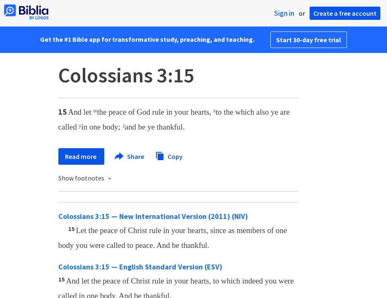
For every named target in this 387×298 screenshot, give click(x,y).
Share (129, 156)
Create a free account (345, 13)
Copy (169, 155)
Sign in (284, 13)
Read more (81, 156)
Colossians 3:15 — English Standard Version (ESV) (140, 267)
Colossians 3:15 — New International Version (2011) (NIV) (153, 216)
